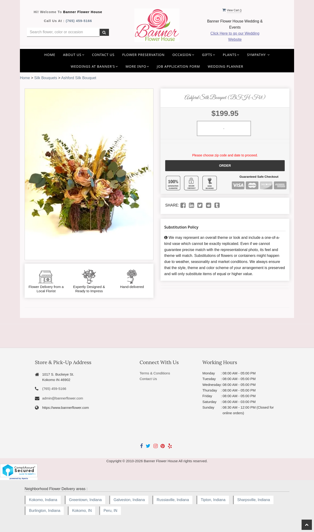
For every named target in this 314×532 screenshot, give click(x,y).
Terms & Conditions (155, 373)
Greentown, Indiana (85, 500)
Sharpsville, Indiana (253, 500)
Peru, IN (110, 511)
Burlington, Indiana (44, 511)
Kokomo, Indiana (43, 500)
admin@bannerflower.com (62, 398)
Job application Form (178, 66)
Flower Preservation (143, 54)
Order (225, 165)
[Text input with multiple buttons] (63, 32)
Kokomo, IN (82, 511)
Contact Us (103, 54)
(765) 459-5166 (79, 21)
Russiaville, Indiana (173, 500)
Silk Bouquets (45, 78)
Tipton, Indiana (213, 500)
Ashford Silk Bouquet (78, 78)
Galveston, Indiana (129, 500)
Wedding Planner (225, 66)
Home (49, 54)
